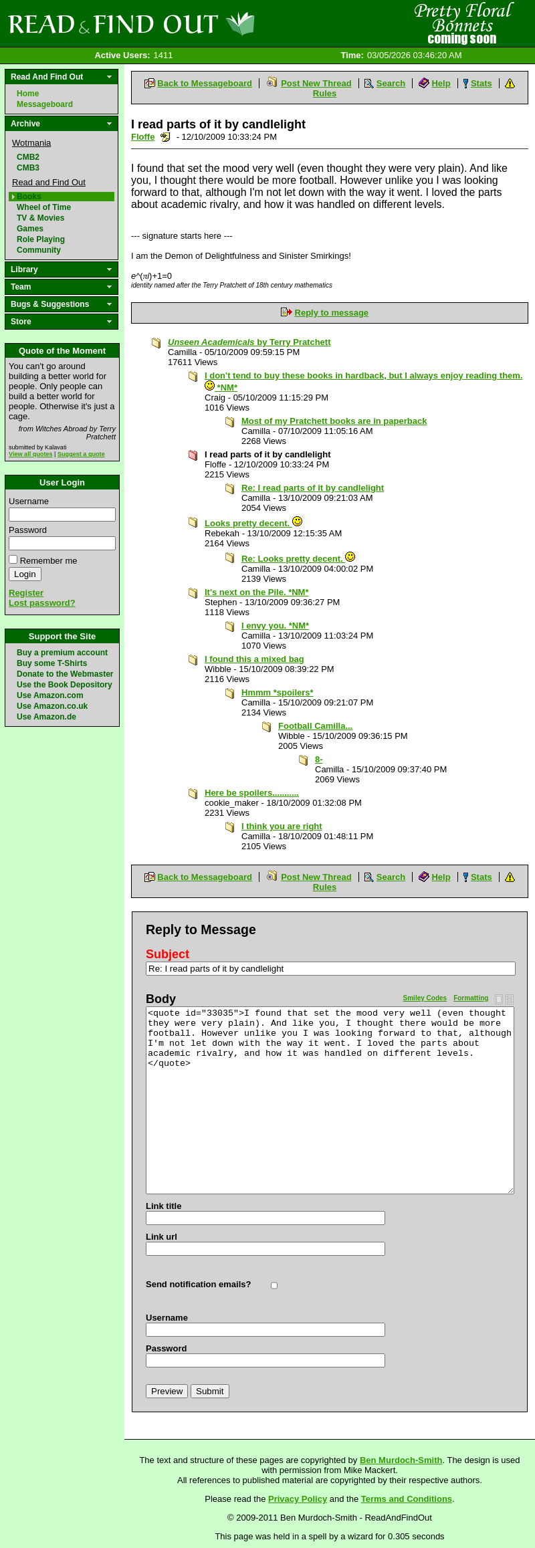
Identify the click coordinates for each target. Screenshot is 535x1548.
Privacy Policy (297, 1499)
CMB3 (28, 168)
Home (28, 93)
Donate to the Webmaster (65, 674)
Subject (167, 954)
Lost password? (42, 603)
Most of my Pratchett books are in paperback (334, 421)
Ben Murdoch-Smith (401, 1460)
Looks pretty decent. (253, 523)
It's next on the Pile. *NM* (257, 592)
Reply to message (332, 313)
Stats (481, 83)
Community (39, 250)
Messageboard (45, 104)
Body (161, 999)
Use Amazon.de (46, 717)
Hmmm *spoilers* (277, 692)
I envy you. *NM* (275, 626)
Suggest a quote (81, 454)
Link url (161, 1237)
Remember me (49, 561)
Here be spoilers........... (252, 793)
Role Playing (41, 239)
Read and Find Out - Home (201, 23)
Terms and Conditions (406, 1499)
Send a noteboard (165, 137)
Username (29, 501)
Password (28, 530)
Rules (324, 93)
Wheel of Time (44, 207)
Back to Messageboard (204, 83)
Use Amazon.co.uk (52, 706)
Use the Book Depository (64, 684)
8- (319, 759)
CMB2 (28, 157)
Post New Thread (316, 83)
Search (391, 83)
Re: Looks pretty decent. (298, 559)
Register (26, 593)
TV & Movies (40, 218)
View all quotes (31, 454)
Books (29, 196)
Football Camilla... (315, 726)
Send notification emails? (198, 1284)
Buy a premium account (62, 652)
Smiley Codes (425, 998)
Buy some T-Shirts (52, 663)
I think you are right (281, 826)
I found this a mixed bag (254, 659)
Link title (163, 1206)
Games (30, 228)
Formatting (470, 998)
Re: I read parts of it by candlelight (312, 488)
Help (440, 83)
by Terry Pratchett (249, 342)
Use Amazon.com (50, 695)
